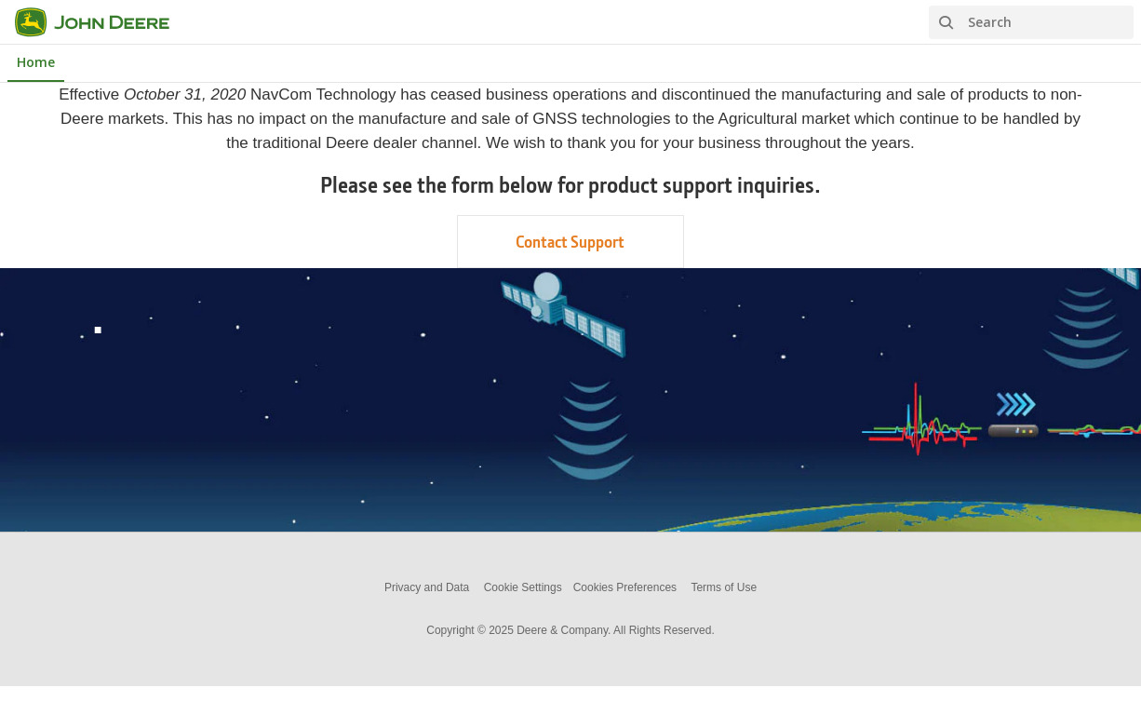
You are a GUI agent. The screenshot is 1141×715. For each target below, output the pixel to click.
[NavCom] (103, 22)
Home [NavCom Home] (36, 62)
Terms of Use (724, 587)
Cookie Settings (523, 587)
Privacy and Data (426, 587)
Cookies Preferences (625, 587)
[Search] (1031, 22)
